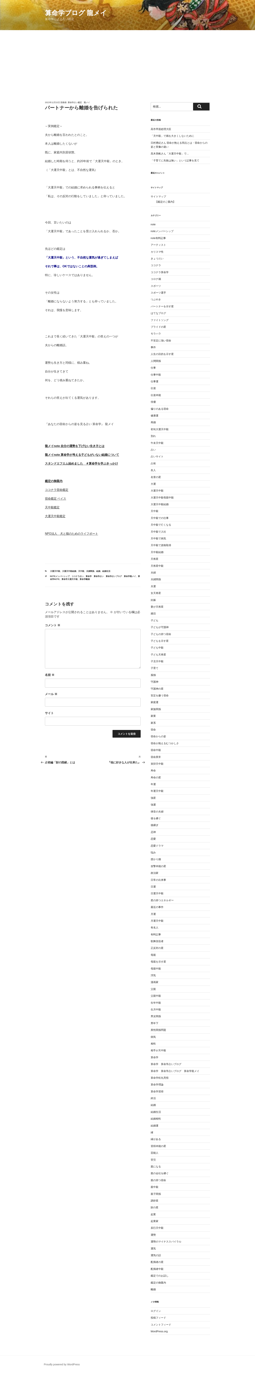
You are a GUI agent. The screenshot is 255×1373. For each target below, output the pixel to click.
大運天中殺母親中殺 (162, 497)
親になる (156, 1166)
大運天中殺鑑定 (55, 516)
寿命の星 (156, 777)
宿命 (153, 729)
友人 (153, 470)
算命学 (154, 1057)
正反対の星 (157, 947)
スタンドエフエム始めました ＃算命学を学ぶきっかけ (81, 463)
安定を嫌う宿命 (160, 695)
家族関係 (156, 709)
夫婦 (153, 572)
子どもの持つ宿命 (161, 634)
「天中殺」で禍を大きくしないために (172, 135)
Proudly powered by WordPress (62, 1364)
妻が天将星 (157, 606)
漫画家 (154, 982)
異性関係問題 (158, 1029)
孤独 (153, 675)
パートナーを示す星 (162, 306)
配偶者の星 (157, 1262)
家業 (153, 715)
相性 (153, 1043)
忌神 (153, 832)
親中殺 (154, 1186)
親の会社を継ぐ (160, 1173)
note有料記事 (158, 238)
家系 (153, 722)
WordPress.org (159, 1331)
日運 (153, 886)
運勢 (153, 1234)
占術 (153, 463)
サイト (49, 713)
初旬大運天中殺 (160, 429)
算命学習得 (157, 1091)
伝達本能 (156, 395)
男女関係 (156, 1016)
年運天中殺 (157, 790)
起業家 (154, 1221)
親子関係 (156, 1193)
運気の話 (156, 1255)
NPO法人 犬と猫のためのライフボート (71, 533)
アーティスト (158, 244)
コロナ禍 (156, 279)
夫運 (153, 586)
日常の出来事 (158, 879)
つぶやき (156, 299)
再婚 (153, 422)
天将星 (154, 558)
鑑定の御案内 (53, 481)
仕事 (153, 367)
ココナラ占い (78, 576)
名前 (49, 674)
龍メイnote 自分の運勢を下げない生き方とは (74, 446)
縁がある (156, 1139)
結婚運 (154, 1125)
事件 (153, 347)
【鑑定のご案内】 (165, 201)
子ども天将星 (158, 654)
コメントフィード (161, 1324)
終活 (153, 1098)
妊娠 (153, 599)
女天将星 (156, 593)
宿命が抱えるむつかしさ (165, 743)
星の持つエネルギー (162, 900)
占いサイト (157, 456)
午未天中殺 (157, 442)
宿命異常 (156, 757)
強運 (153, 804)
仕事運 (154, 381)
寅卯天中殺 (157, 763)
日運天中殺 (157, 893)
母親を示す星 (158, 961)
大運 (153, 483)
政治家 (154, 872)
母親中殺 (156, 968)
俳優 (153, 401)
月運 (153, 914)
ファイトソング (160, 320)
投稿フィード (158, 1317)
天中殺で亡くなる (161, 524)
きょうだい (157, 258)
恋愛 (153, 838)
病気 (153, 1036)
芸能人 (154, 1152)
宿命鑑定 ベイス (55, 498)
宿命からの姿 (158, 736)
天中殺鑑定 (52, 507)
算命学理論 (157, 1084)
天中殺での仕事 (160, 518)
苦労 (153, 1159)
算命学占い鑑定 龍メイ (79, 102)
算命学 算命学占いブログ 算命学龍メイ (175, 1071)
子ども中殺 (157, 647)
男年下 (154, 1023)
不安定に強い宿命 (161, 340)
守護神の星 (157, 688)
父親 (153, 989)
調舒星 (154, 1200)
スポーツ (156, 285)
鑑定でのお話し (160, 1275)
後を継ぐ (156, 818)
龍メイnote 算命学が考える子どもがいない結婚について (82, 454)
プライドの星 (158, 326)
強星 (153, 797)
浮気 (153, 975)
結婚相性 (156, 1118)
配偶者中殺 (157, 1268)
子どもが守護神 (160, 627)
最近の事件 (157, 907)
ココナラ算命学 (160, 272)
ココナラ (156, 265)
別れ (153, 436)
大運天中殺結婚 (69, 571)
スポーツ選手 (158, 292)
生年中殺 (156, 1002)
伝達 (153, 388)
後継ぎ (154, 825)
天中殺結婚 (157, 552)
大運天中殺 (55, 571)
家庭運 (154, 702)
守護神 (154, 681)
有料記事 (156, 934)
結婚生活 (106, 571)
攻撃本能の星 (158, 866)
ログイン (156, 1310)
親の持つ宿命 (158, 1180)
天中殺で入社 (158, 531)
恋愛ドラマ (157, 845)
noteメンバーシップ (60, 576)
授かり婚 (156, 859)
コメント (52, 625)
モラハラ (156, 333)
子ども (154, 620)
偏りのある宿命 (160, 408)
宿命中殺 (156, 750)
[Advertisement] (127, 57)
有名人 (154, 927)
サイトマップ (158, 196)
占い (153, 449)
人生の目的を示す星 (162, 354)
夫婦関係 (90, 571)
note (153, 224)
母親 (153, 954)
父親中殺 (156, 995)
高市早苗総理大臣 (161, 129)
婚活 (153, 613)
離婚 (153, 1289)
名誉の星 (156, 477)
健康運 (154, 415)
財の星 (154, 1207)
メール (51, 694)
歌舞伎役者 (157, 941)
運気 (153, 1248)
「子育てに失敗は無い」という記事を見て (175, 160)
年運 (153, 784)
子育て (154, 668)
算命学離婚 (85, 579)
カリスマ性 (157, 251)
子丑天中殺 (157, 661)
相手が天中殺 (158, 1050)
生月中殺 (156, 1009)
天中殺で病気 (158, 538)
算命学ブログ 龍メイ (76, 13)
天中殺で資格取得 (161, 545)
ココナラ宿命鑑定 (56, 489)
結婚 (98, 571)
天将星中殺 (157, 565)
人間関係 (156, 360)
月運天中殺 (157, 920)
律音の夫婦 (157, 811)
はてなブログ (158, 313)
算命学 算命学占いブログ (166, 1064)
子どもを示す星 (160, 640)
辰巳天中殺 (157, 1227)
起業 (153, 1214)
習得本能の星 (158, 1146)
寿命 (153, 770)
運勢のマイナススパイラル (166, 1241)
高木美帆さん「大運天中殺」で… (170, 153)
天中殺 (81, 571)
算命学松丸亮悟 (161, 1077)
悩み (153, 852)
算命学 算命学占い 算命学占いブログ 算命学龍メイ (111, 576)
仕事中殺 (156, 374)
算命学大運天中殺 (70, 579)
